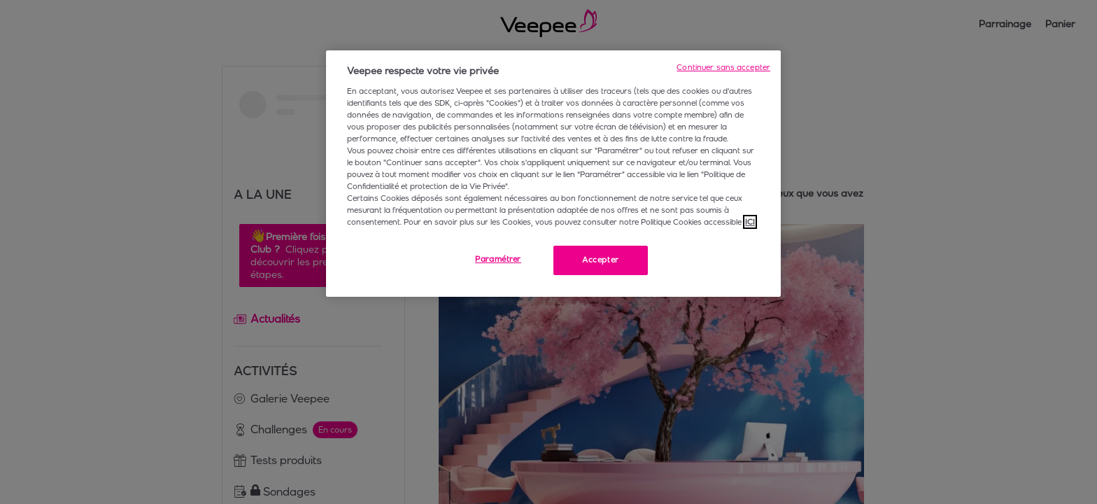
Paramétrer (498, 259)
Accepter (600, 260)
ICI (750, 222)
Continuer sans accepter (723, 67)
